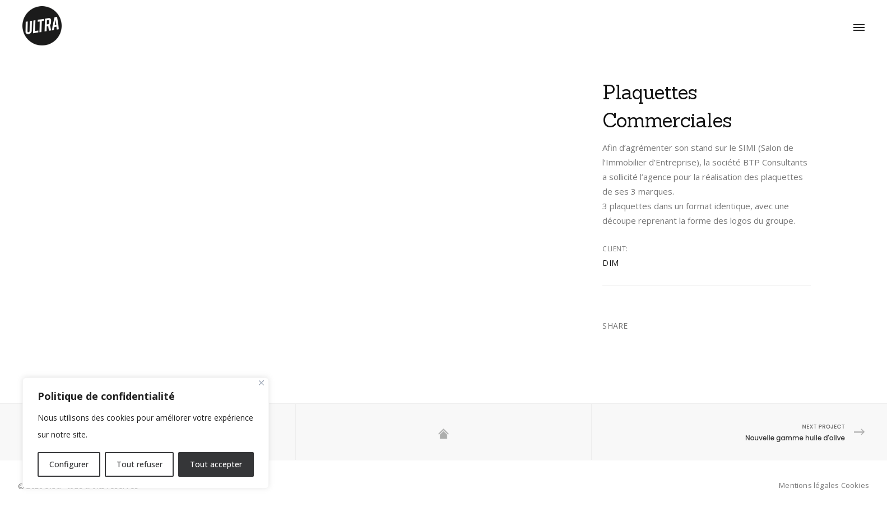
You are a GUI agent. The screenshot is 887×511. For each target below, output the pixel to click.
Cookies (855, 485)
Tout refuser (139, 464)
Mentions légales (809, 485)
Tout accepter (216, 464)
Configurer (69, 464)
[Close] (261, 382)
